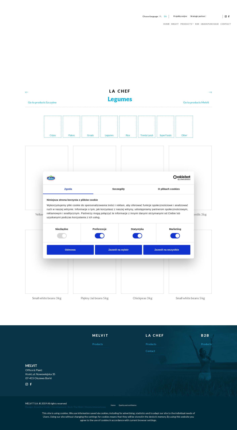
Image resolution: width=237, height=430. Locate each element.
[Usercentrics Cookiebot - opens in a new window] (175, 177)
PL (160, 16)
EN (165, 16)
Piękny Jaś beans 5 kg (94, 298)
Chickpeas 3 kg (142, 298)
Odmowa (70, 249)
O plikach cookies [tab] (169, 188)
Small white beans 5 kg (190, 298)
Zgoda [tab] (68, 188)
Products (186, 24)
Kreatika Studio (42, 406)
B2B (197, 24)
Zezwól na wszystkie (167, 249)
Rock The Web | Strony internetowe (86, 406)
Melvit (175, 24)
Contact (225, 24)
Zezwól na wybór (118, 249)
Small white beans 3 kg (46, 298)
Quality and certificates (127, 405)
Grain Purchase (210, 24)
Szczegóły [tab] (118, 188)
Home (166, 24)
